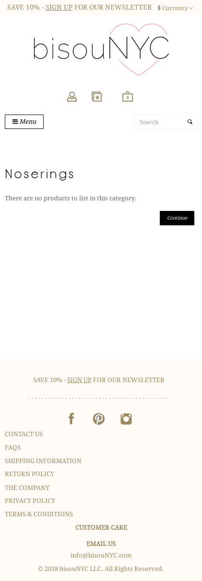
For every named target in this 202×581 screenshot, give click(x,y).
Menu (24, 121)
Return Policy (29, 473)
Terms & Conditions (39, 514)
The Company (27, 487)
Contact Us (24, 434)
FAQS (13, 447)
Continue (177, 218)
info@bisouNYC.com (101, 555)
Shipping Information (43, 461)
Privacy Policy (30, 500)
